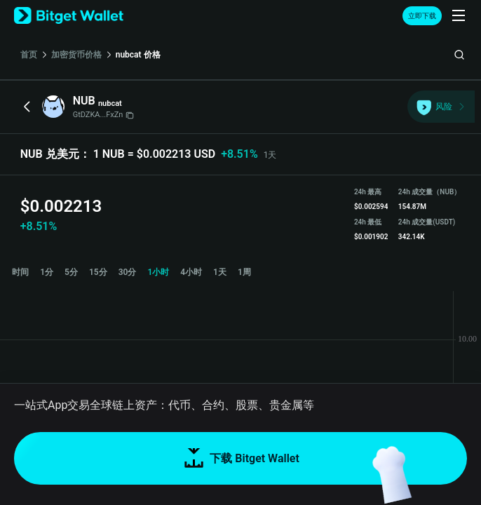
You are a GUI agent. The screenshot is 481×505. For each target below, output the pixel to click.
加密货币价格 (76, 55)
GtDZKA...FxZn (104, 114)
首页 (28, 55)
